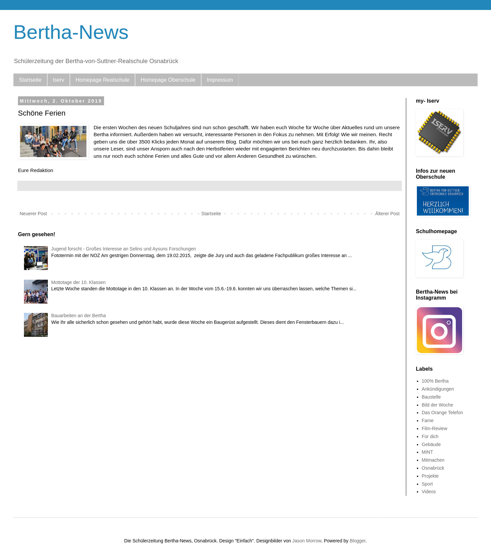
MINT (427, 452)
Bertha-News (71, 32)
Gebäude (431, 444)
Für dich (430, 436)
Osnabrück (433, 468)
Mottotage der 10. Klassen (78, 282)
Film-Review (434, 428)
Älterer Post (387, 213)
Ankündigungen (438, 389)
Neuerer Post (33, 213)
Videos (429, 491)
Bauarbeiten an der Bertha (78, 315)
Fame (428, 420)
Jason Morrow (306, 540)
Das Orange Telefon (442, 412)
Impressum (220, 80)
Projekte (430, 476)
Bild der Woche (437, 405)
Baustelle (431, 397)
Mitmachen (433, 460)
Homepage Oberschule (168, 80)
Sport (427, 484)
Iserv (58, 80)
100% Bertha (435, 381)
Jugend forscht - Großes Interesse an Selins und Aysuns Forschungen (123, 248)
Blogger (357, 540)
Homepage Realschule (102, 80)
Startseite (30, 80)
